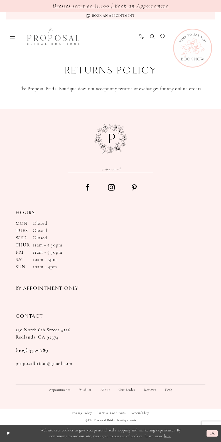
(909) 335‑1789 (32, 350)
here (167, 436)
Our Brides (127, 390)
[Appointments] (110, 15)
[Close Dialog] (8, 433)
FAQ (168, 390)
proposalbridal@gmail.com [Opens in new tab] (44, 363)
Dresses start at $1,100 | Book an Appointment (111, 6)
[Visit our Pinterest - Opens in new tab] (134, 188)
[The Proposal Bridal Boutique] (53, 36)
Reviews (150, 390)
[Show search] (152, 36)
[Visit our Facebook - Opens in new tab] (87, 188)
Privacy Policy (82, 413)
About (105, 390)
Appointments (59, 390)
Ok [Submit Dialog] (212, 433)
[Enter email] (110, 169)
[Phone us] (142, 36)
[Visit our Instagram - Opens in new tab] (111, 188)
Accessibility (140, 413)
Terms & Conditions (111, 413)
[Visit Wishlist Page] (163, 36)
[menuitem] (12, 36)
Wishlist (85, 390)
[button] (12, 36)
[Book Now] (192, 48)
